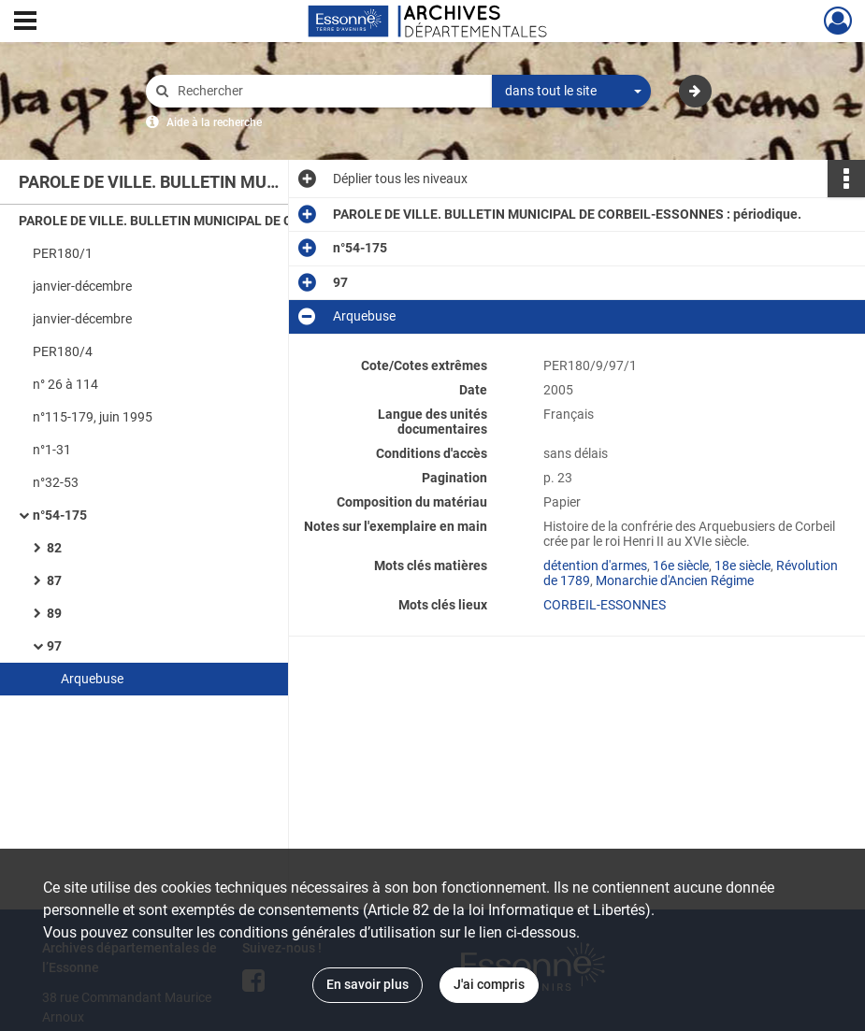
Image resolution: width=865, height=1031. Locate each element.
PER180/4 (63, 351)
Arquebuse (92, 678)
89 (54, 613)
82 (54, 547)
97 (54, 645)
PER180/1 (63, 253)
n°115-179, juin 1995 (92, 416)
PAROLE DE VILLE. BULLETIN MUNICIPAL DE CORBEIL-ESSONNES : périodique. (206, 220)
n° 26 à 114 (65, 384)
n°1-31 (52, 449)
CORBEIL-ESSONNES (604, 604)
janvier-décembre (82, 286)
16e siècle (681, 565)
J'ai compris (489, 984)
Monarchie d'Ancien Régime (675, 580)
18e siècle (742, 565)
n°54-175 (60, 515)
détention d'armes (595, 565)
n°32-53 (56, 482)
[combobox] (571, 91)
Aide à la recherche (214, 122)
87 (54, 580)
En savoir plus (367, 984)
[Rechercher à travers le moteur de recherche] (328, 91)
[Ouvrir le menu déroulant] (25, 22)
